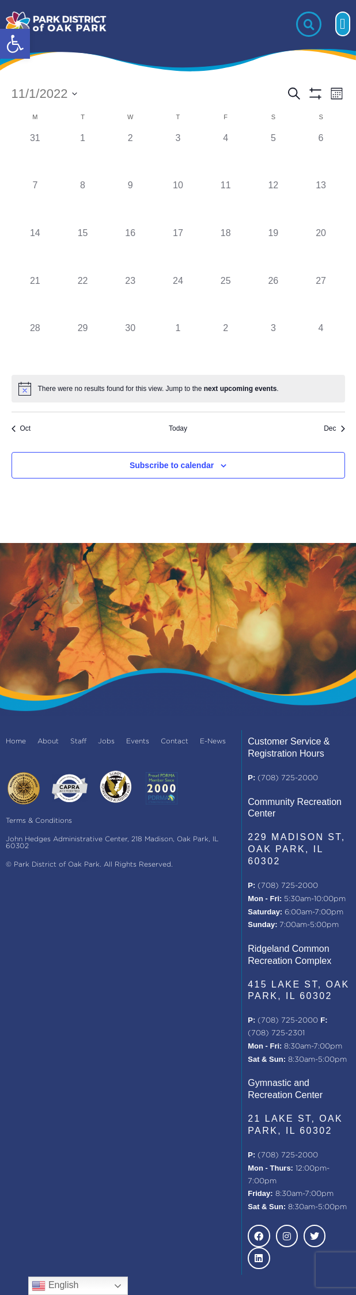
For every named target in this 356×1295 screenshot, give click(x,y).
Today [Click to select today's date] (178, 428)
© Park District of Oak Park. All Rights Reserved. (89, 864)
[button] (15, 44)
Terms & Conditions (39, 821)
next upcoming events (240, 389)
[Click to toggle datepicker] (45, 93)
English (55, 1286)
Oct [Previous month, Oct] (21, 428)
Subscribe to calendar (172, 465)
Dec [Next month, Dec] (334, 428)
